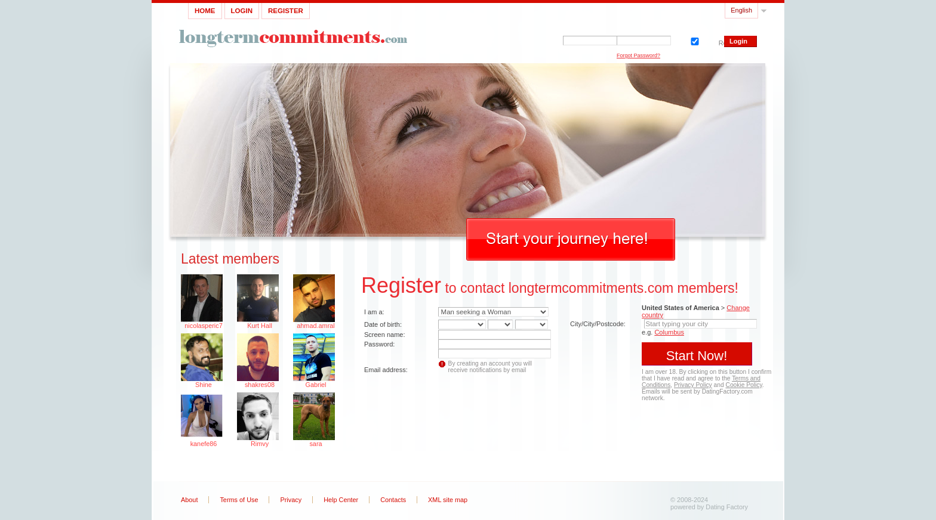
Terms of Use (239, 499)
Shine (203, 384)
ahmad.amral (315, 325)
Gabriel (315, 384)
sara (315, 443)
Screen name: (384, 334)
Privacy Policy (693, 385)
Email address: (386, 369)
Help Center (341, 499)
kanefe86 (203, 443)
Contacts (393, 499)
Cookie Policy (744, 385)
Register (285, 10)
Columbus (669, 332)
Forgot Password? (638, 55)
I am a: (374, 311)
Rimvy (260, 443)
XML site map (447, 499)
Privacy (290, 499)
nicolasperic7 (203, 325)
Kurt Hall (259, 325)
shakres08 (260, 384)
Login (242, 10)
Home (205, 10)
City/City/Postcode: (598, 323)
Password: (379, 344)
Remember (694, 40)
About (189, 499)
